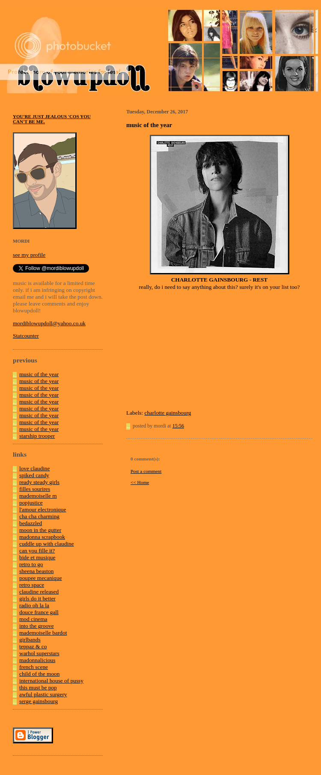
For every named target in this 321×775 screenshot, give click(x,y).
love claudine (34, 468)
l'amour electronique (42, 509)
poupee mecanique (40, 578)
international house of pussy (51, 680)
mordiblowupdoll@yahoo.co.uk (49, 323)
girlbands (30, 639)
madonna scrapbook (42, 537)
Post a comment (146, 471)
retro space (31, 585)
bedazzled (30, 523)
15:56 (178, 426)
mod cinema (33, 619)
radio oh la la (34, 605)
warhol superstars (39, 653)
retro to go (31, 564)
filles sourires (34, 489)
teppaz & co (33, 646)
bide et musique (37, 557)
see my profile (29, 255)
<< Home (140, 482)
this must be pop (38, 687)
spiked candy (34, 475)
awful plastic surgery (43, 694)
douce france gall (39, 612)
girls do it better (37, 598)
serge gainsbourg (38, 701)
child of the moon (39, 674)
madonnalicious (37, 660)
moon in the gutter (40, 530)
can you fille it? (37, 550)
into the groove (36, 626)
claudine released (39, 591)
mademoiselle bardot (43, 633)
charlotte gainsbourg (168, 413)
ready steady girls (39, 482)
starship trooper (37, 436)
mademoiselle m (38, 496)
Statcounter (26, 336)
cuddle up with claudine (46, 543)
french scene (33, 667)
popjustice (31, 502)
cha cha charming (39, 516)
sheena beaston (36, 571)
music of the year (39, 374)
